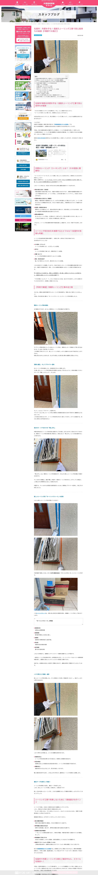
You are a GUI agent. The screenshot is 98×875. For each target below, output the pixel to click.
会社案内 (17, 4)
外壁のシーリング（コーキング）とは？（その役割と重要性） (50, 80)
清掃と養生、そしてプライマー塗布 (44, 86)
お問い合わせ (34, 4)
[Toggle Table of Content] (66, 76)
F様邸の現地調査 (41, 138)
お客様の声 (70, 4)
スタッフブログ (79, 4)
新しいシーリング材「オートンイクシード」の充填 (48, 89)
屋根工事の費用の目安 (23, 185)
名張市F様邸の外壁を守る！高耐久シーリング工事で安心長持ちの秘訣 (52, 78)
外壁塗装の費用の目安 (23, 181)
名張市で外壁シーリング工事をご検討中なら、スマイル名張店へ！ (51, 96)
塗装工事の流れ (23, 165)
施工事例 (63, 4)
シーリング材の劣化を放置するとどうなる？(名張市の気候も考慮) (51, 81)
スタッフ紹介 (25, 4)
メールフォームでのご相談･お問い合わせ (64, 872)
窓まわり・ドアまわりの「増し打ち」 (45, 87)
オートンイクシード (41, 613)
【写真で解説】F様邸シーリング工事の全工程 (46, 83)
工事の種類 (23, 169)
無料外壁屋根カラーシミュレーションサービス (23, 153)
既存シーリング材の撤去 (42, 84)
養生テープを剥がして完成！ (43, 93)
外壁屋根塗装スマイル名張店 (61, 124)
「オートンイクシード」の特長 (45, 90)
